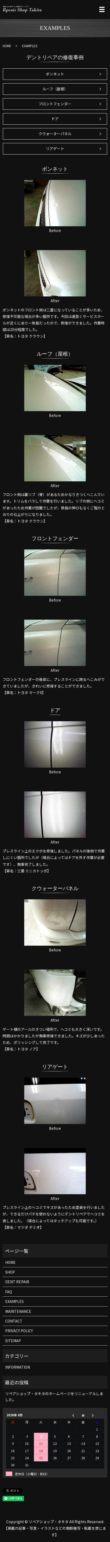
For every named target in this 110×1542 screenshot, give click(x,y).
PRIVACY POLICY (19, 1330)
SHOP (10, 1272)
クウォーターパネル (55, 133)
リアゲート (55, 148)
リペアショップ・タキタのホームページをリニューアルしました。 (54, 1396)
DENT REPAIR (17, 1281)
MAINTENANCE (18, 1311)
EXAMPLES (14, 1301)
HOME (7, 45)
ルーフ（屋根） (55, 88)
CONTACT (13, 1321)
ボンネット (55, 73)
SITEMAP (13, 1340)
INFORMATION (17, 1367)
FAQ (8, 1291)
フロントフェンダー (55, 103)
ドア (55, 118)
